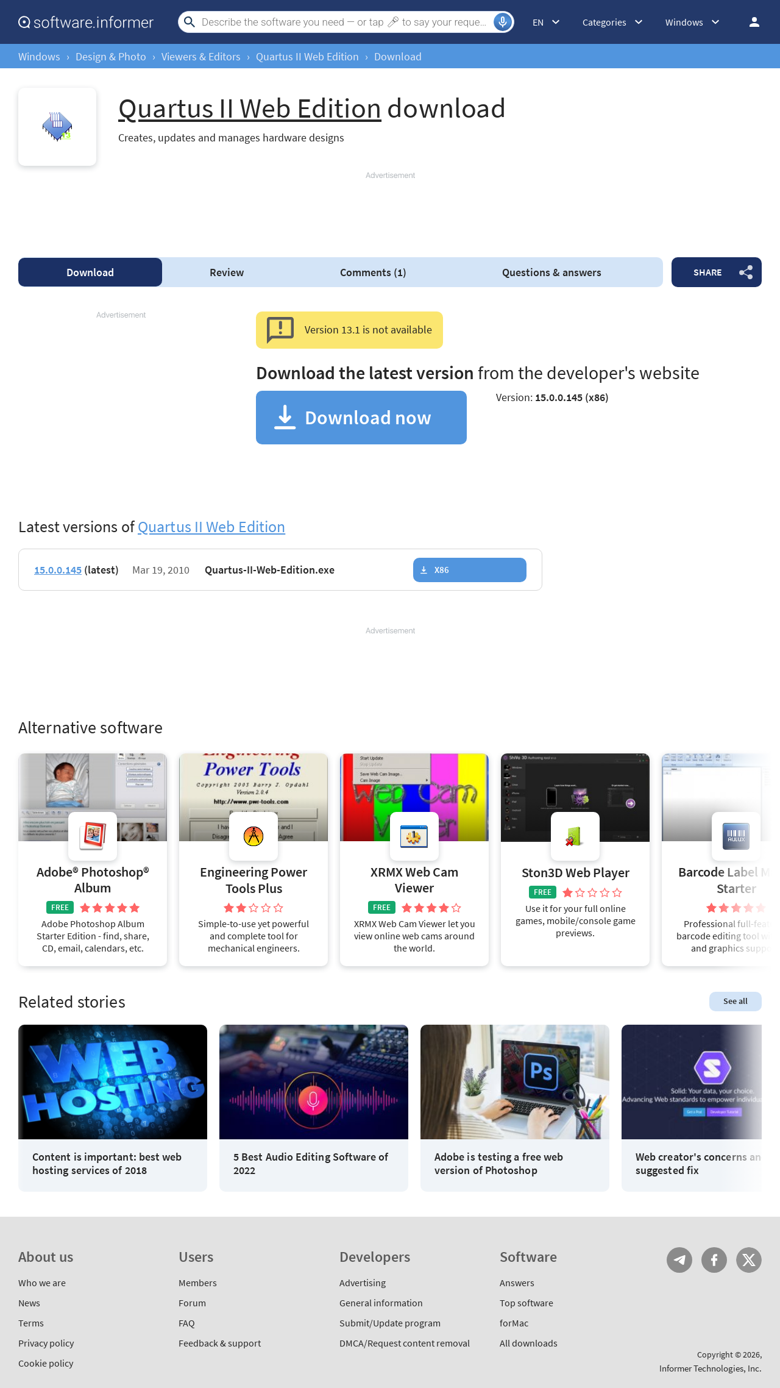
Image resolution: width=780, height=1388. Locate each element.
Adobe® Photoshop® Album (93, 880)
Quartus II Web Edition (307, 56)
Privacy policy (46, 1343)
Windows (39, 56)
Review (227, 272)
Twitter (749, 1260)
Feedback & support (220, 1343)
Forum (192, 1303)
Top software (526, 1303)
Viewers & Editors (201, 56)
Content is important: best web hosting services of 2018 (107, 1163)
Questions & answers (551, 272)
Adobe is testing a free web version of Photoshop (498, 1163)
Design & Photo (111, 56)
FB (714, 1260)
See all (735, 1000)
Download (90, 272)
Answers (517, 1282)
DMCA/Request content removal (404, 1343)
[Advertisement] (390, 209)
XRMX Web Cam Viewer (414, 880)
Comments (373, 272)
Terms (31, 1323)
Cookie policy (45, 1363)
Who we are (42, 1282)
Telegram (679, 1260)
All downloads (529, 1343)
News (29, 1303)
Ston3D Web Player (575, 872)
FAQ (187, 1323)
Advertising (362, 1282)
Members (198, 1282)
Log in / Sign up (749, 22)
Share (707, 272)
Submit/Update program (390, 1323)
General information (381, 1303)
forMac (514, 1323)
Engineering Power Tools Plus (253, 880)
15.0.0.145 (58, 570)
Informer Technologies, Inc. (710, 1368)
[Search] (346, 22)
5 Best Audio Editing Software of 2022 (311, 1163)
